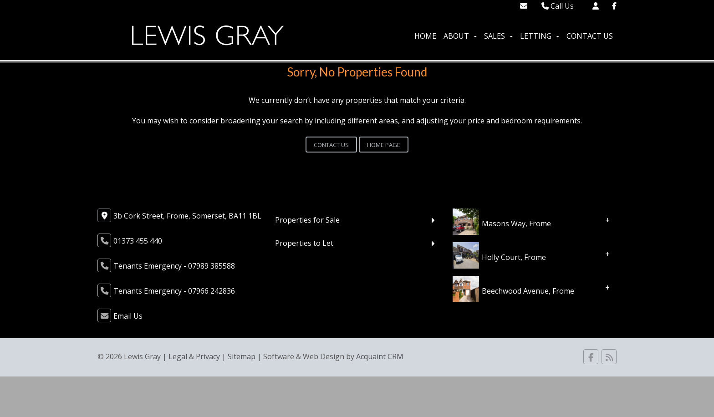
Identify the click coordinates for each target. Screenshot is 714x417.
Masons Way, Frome (516, 224)
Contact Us (589, 36)
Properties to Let (304, 243)
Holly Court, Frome (514, 257)
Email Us (128, 316)
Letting (539, 36)
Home (425, 36)
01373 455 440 (137, 241)
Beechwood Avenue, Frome (528, 291)
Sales (498, 36)
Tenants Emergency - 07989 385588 (174, 266)
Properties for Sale (307, 220)
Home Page (383, 145)
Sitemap (241, 356)
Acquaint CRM (379, 356)
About (460, 36)
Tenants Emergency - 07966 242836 (174, 291)
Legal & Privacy (194, 356)
